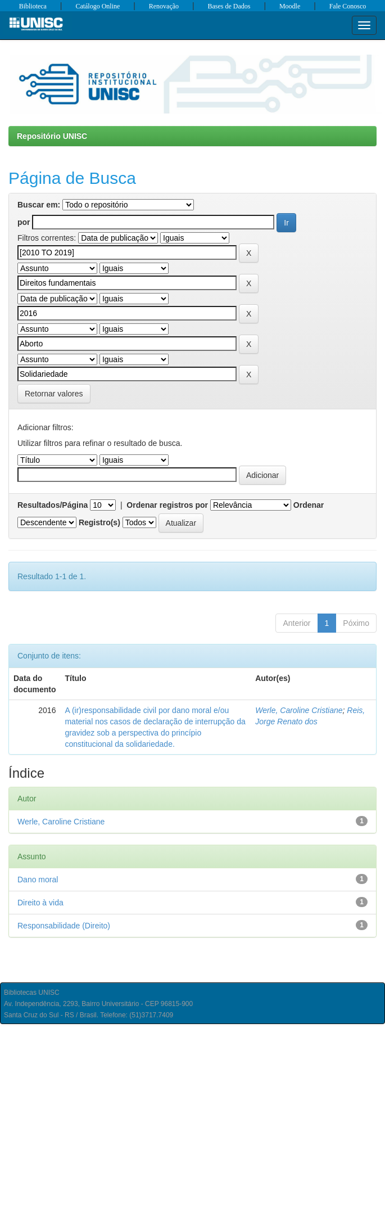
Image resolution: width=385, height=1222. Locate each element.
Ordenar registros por (167, 504)
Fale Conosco (347, 6)
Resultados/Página (52, 504)
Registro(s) (99, 522)
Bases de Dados (229, 6)
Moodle (289, 6)
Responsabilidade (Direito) (63, 925)
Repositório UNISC (52, 136)
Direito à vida (40, 902)
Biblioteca (33, 6)
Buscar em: (38, 204)
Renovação (164, 6)
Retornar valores (54, 393)
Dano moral (37, 879)
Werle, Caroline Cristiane (298, 710)
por (23, 222)
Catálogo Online (97, 6)
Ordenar (308, 504)
